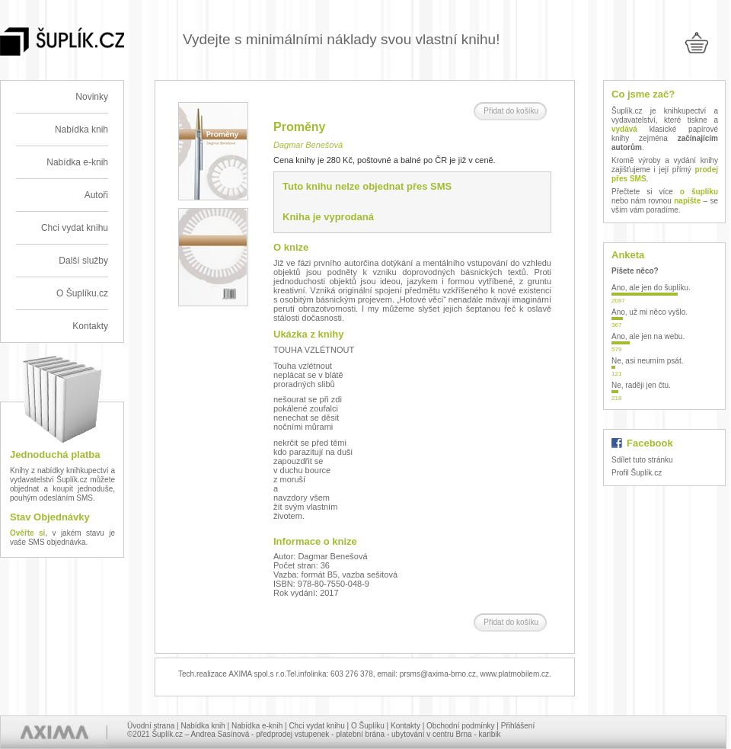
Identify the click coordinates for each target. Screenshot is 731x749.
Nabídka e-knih (77, 162)
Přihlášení (518, 726)
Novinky (91, 96)
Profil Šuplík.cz (636, 473)
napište (687, 201)
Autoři (96, 195)
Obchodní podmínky (460, 726)
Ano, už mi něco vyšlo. (649, 312)
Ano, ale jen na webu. (648, 336)
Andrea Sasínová (220, 734)
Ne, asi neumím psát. (647, 361)
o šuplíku (699, 191)
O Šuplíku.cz (82, 293)
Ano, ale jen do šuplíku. (651, 287)
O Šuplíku (368, 726)
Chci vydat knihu (74, 227)
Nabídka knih (81, 129)
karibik (490, 734)
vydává (624, 129)
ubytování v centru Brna (431, 734)
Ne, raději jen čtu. (641, 385)
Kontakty (90, 326)
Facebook (650, 443)
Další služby (83, 260)
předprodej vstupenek (292, 734)
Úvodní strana (150, 726)
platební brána (360, 734)
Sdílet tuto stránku (642, 460)
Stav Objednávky (50, 517)
